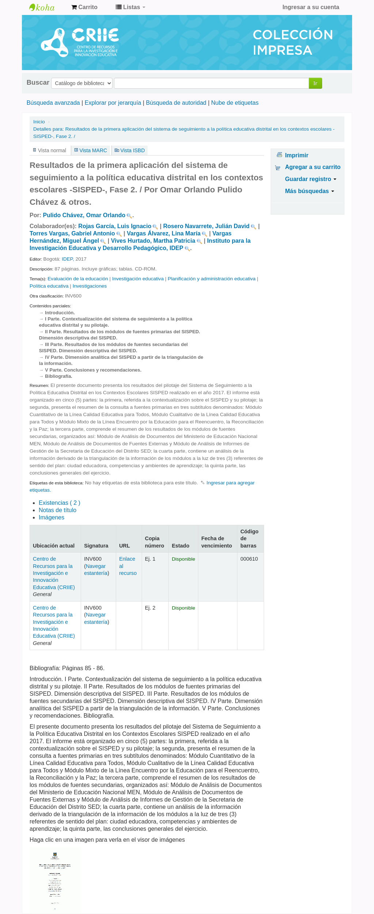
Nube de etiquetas (235, 103)
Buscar (38, 82)
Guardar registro (310, 179)
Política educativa (49, 286)
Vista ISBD (132, 150)
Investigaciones (90, 286)
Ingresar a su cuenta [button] (310, 7)
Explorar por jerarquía (113, 103)
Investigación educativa (138, 278)
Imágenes (51, 517)
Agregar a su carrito (312, 167)
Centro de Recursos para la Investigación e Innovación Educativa (47, 7)
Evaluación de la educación (77, 278)
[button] (84, 7)
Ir (315, 83)
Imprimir (296, 155)
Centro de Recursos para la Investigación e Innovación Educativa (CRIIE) (54, 573)
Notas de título (57, 510)
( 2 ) (59, 503)
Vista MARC (93, 150)
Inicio (39, 121)
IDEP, (69, 259)
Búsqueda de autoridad (176, 103)
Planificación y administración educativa (211, 278)
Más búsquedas (309, 191)
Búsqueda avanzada (53, 103)
